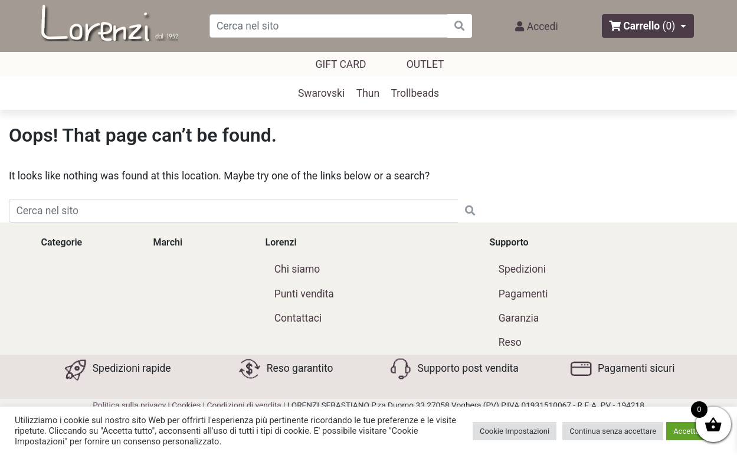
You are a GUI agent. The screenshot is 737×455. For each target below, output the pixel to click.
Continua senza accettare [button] (612, 431)
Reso (510, 342)
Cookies (186, 405)
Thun (367, 93)
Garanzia (519, 318)
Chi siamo (297, 269)
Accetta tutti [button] (694, 431)
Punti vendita (304, 294)
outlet (425, 64)
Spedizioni (522, 269)
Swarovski (321, 93)
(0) (669, 26)
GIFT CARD (341, 64)
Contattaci (298, 318)
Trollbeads (415, 93)
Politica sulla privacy (129, 405)
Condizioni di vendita (244, 405)
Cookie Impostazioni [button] (514, 431)
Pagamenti (523, 294)
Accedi (536, 26)
